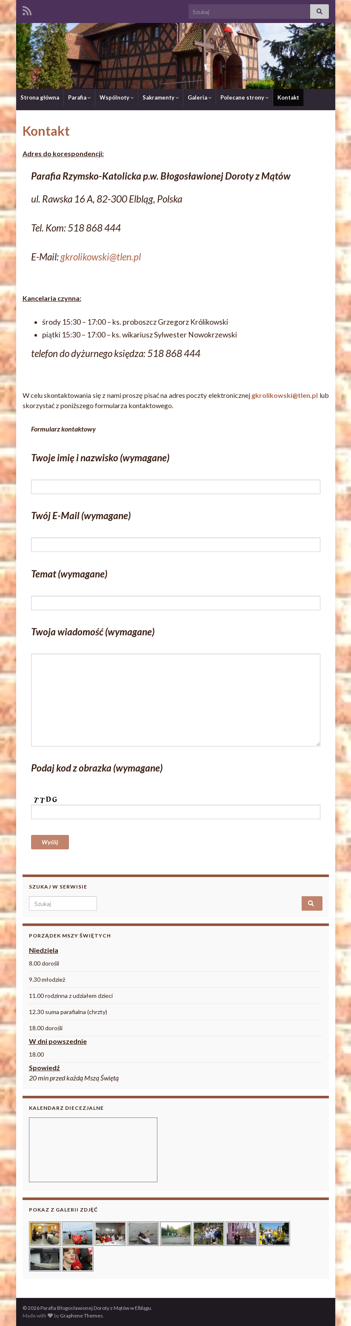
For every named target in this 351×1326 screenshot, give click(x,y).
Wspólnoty (117, 97)
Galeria (199, 97)
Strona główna (39, 97)
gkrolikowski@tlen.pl (100, 257)
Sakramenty (161, 97)
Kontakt (288, 97)
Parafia (79, 97)
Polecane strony (244, 97)
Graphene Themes (81, 1315)
